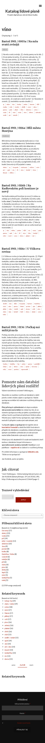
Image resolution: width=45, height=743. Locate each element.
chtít (6, 631)
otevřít (15, 115)
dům (15, 304)
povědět (37, 364)
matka (5, 107)
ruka (10, 309)
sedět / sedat (10, 638)
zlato (4, 312)
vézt (14, 112)
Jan (6, 644)
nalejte (4, 559)
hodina (5, 364)
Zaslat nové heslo (23, 723)
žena (34, 170)
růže (21, 110)
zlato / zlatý (9, 604)
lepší (4, 572)
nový (34, 230)
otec (9, 306)
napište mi (15, 447)
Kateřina (37, 304)
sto (13, 170)
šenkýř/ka (5, 578)
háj (18, 364)
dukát (33, 312)
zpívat (27, 367)
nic (29, 230)
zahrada (38, 112)
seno (15, 236)
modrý (17, 107)
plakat (28, 236)
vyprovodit (24, 369)
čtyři (21, 312)
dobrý (5, 167)
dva (13, 104)
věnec (31, 112)
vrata (19, 112)
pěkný (40, 306)
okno (35, 107)
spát (8, 170)
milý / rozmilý (7, 541)
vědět (23, 107)
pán (34, 306)
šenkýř (28, 170)
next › (32, 665)
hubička (12, 364)
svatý (4, 112)
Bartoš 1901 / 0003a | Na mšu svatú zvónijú (20, 43)
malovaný (24, 167)
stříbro (11, 173)
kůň (38, 104)
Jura (3, 546)
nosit (10, 236)
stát (6, 634)
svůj (33, 309)
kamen (32, 104)
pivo (3, 567)
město (32, 167)
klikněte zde (33, 452)
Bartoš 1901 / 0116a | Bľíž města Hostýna (21, 129)
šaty (10, 312)
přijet (16, 110)
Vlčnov (5, 49)
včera (21, 236)
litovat (5, 173)
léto (29, 233)
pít (3, 538)
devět (5, 304)
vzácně (4, 557)
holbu (4, 551)
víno (25, 112)
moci (10, 369)
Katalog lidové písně (22, 11)
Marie (7, 613)
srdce (36, 110)
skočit (16, 309)
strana (28, 309)
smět (4, 115)
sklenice (28, 110)
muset (7, 650)
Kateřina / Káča (8, 554)
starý (4, 564)
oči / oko (8, 647)
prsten (28, 306)
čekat (22, 306)
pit (3, 562)
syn (10, 367)
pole (10, 110)
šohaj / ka (8, 601)
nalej (4, 580)
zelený (7, 625)
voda (4, 536)
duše (8, 104)
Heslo (22, 713)
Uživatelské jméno (22, 704)
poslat (4, 549)
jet (10, 115)
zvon (29, 107)
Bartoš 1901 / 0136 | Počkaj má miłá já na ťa (21, 329)
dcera (7, 659)
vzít (6, 619)
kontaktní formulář (10, 427)
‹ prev (13, 665)
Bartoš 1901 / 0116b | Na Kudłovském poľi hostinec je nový (20, 188)
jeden (25, 104)
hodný (19, 104)
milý (10, 107)
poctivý (16, 369)
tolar (4, 314)
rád (33, 236)
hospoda (15, 167)
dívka (13, 230)
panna (5, 110)
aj (3, 104)
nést (37, 167)
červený (34, 367)
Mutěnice (6, 136)
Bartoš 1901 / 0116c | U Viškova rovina (21, 250)
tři (9, 112)
